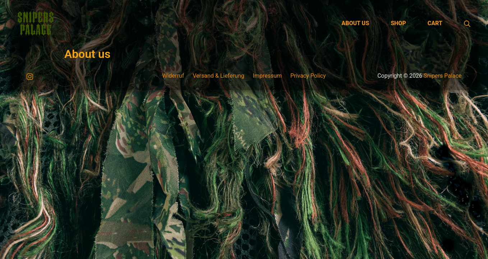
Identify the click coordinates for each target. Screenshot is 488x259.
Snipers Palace (443, 75)
